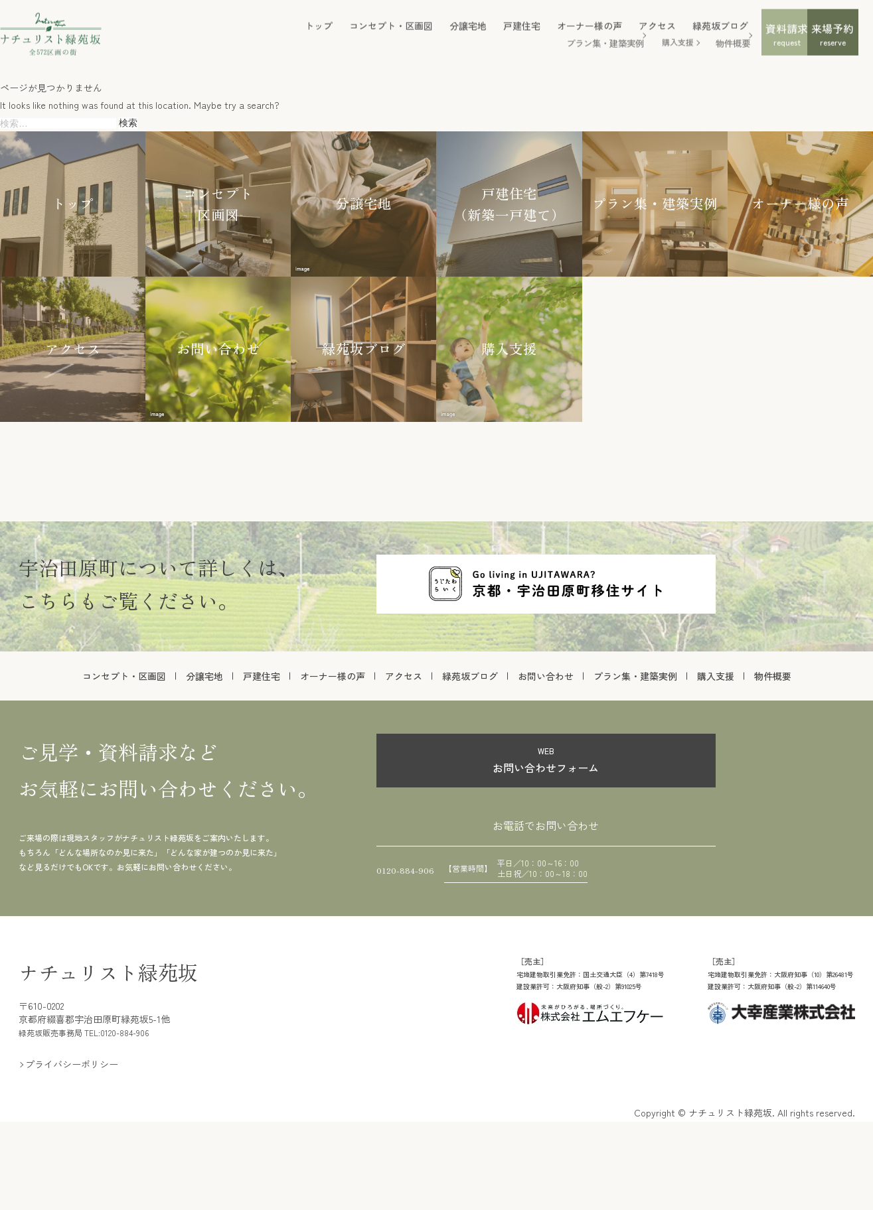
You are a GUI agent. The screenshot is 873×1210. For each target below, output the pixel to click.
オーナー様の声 (488, 33)
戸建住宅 (420, 33)
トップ (218, 33)
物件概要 (629, 49)
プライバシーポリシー (71, 1146)
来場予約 (803, 42)
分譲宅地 (367, 33)
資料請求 (707, 42)
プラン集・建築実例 (502, 49)
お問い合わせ (546, 676)
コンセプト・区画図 (290, 33)
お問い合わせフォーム (546, 759)
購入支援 (576, 49)
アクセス (556, 33)
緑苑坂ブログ (619, 33)
